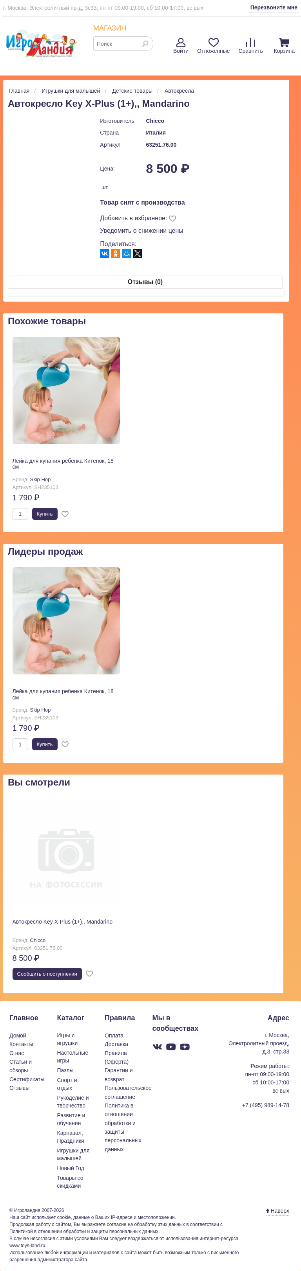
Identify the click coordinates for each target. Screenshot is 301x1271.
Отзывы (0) (145, 282)
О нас (16, 1053)
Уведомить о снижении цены (141, 230)
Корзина (284, 46)
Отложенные (213, 46)
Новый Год (70, 1168)
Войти (181, 46)
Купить (45, 514)
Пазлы (65, 1070)
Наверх (277, 1211)
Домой (17, 1035)
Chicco (155, 121)
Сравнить (250, 46)
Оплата (114, 1035)
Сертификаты (26, 1079)
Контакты (21, 1044)
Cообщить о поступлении (47, 974)
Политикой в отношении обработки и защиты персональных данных (83, 1231)
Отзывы (19, 1088)
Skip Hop (40, 479)
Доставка (116, 1044)
